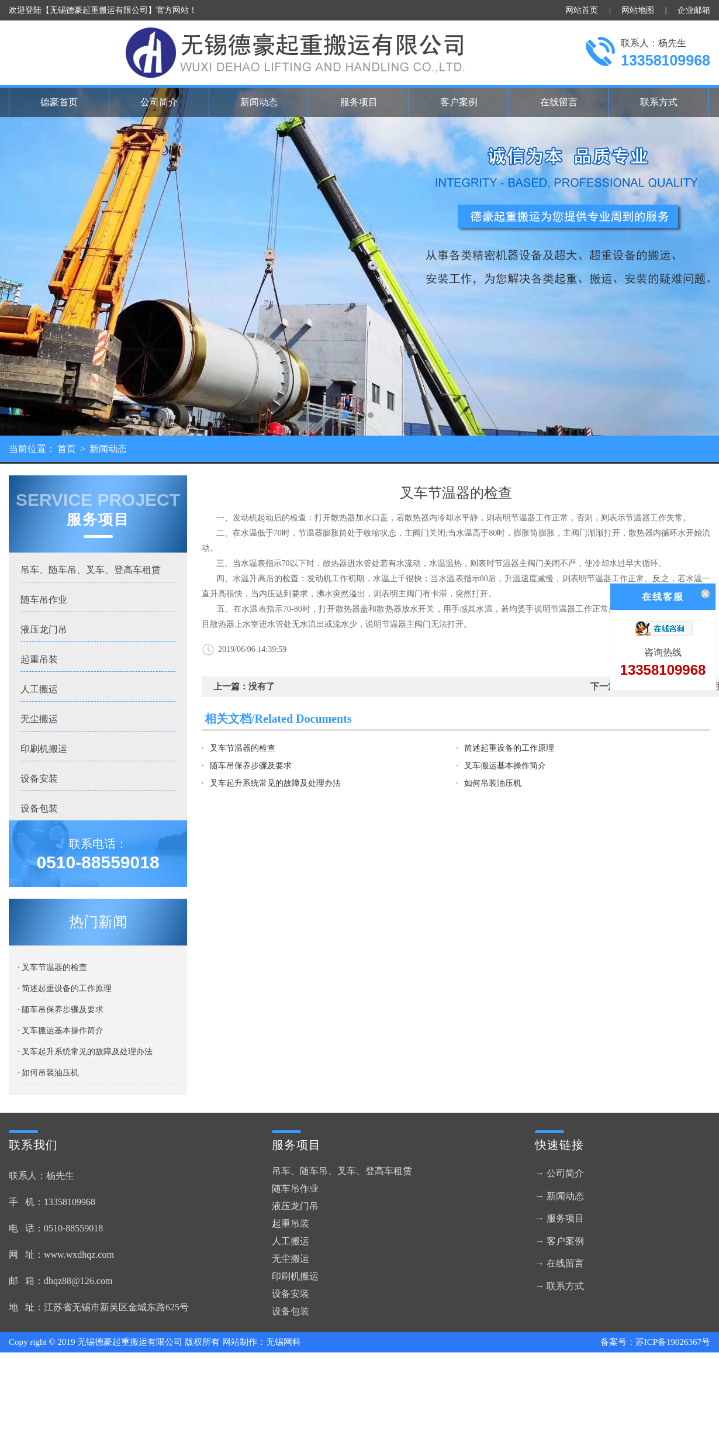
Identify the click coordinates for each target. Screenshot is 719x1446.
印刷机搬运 (43, 749)
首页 (66, 449)
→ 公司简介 (559, 1173)
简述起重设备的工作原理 (509, 748)
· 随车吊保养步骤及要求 (60, 1009)
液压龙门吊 (43, 629)
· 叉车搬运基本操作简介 (60, 1030)
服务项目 (359, 102)
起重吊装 (39, 659)
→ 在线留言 (559, 1263)
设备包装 (39, 808)
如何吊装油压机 (492, 783)
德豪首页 (59, 102)
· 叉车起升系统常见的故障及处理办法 (85, 1051)
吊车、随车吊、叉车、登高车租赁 (90, 570)
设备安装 (39, 779)
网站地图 (637, 10)
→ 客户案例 (559, 1241)
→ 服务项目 (559, 1218)
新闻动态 (259, 102)
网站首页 (581, 10)
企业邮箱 (693, 10)
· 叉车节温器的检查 (52, 967)
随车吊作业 (43, 600)
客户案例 (459, 102)
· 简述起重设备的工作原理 (65, 988)
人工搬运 (39, 689)
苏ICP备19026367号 (672, 1342)
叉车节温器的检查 (242, 748)
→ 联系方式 (559, 1286)
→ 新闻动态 (559, 1196)
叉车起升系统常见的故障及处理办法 (275, 783)
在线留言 (559, 102)
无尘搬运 (39, 719)
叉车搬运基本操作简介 (505, 765)
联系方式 (658, 102)
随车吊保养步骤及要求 (251, 765)
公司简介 (159, 102)
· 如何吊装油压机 (48, 1072)
